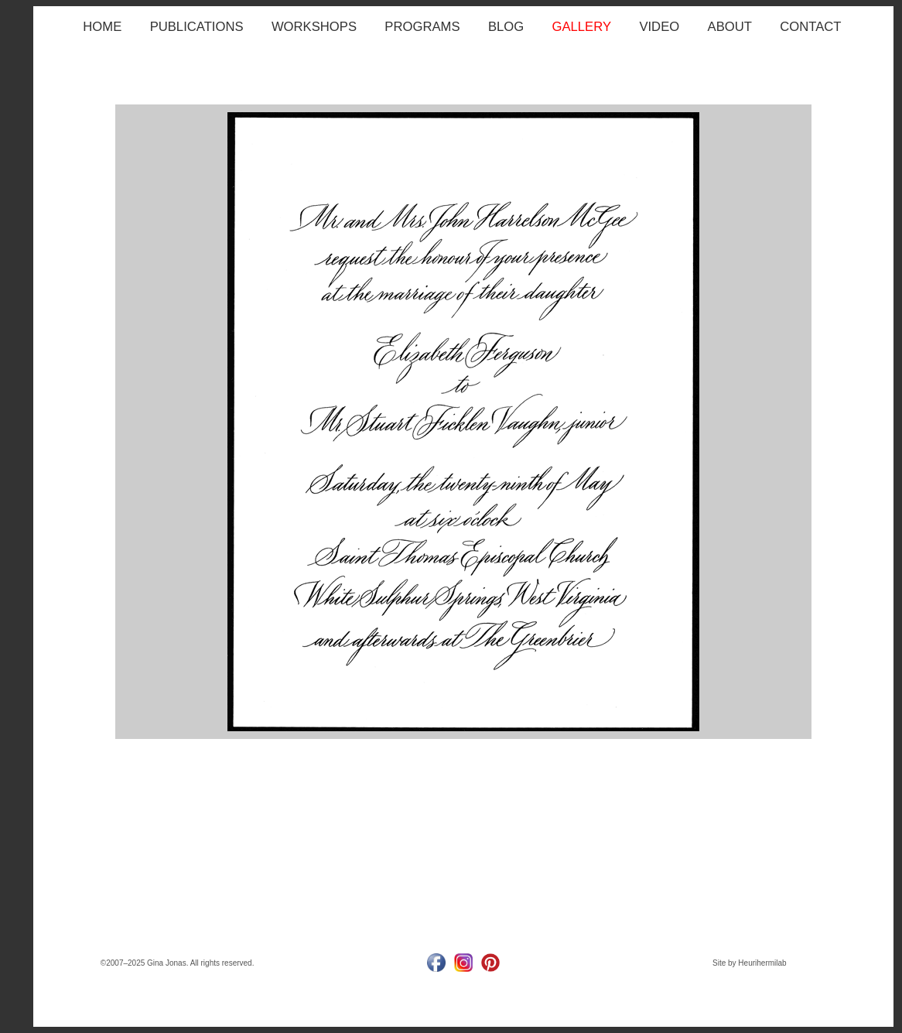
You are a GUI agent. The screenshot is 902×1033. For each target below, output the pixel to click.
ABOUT (730, 26)
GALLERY (582, 26)
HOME (102, 26)
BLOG (506, 26)
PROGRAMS (422, 26)
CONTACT (810, 26)
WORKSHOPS (314, 26)
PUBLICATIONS (197, 26)
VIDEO (659, 26)
